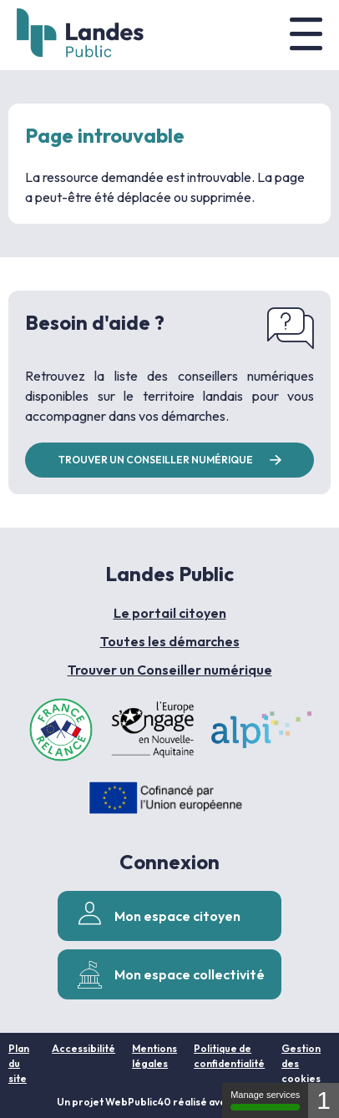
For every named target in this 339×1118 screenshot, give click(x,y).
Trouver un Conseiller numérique (170, 669)
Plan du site (18, 1063)
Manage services (265, 1100)
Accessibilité (83, 1048)
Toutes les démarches (170, 641)
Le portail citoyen (170, 613)
